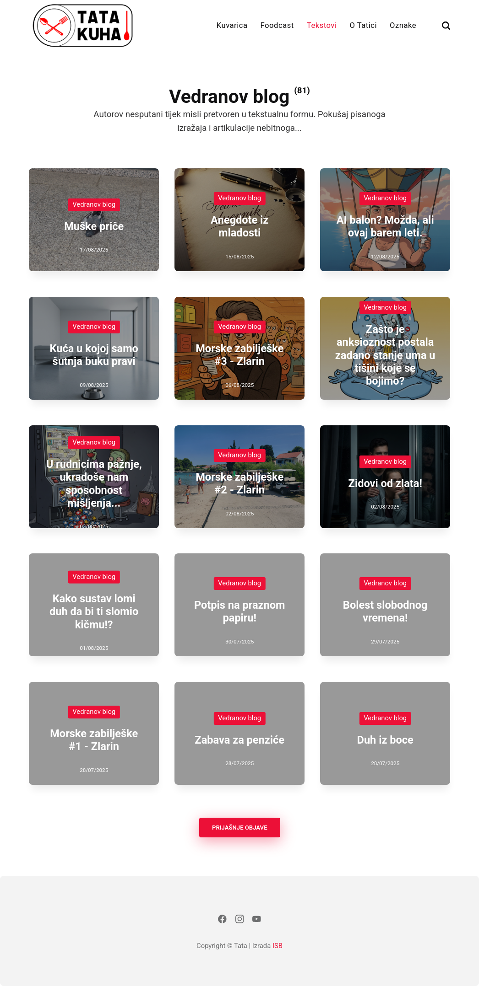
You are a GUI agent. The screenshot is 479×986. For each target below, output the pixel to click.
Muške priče (94, 226)
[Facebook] (222, 921)
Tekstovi (322, 25)
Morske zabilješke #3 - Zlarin (239, 355)
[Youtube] (256, 921)
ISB (277, 946)
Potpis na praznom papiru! (239, 611)
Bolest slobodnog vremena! (385, 611)
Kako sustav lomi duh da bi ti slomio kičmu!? (93, 611)
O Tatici (363, 25)
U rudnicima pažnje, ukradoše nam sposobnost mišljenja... (94, 483)
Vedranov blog (93, 204)
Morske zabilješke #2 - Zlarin (239, 483)
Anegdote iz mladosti (239, 226)
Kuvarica (232, 25)
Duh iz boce (385, 740)
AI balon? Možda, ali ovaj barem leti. (385, 226)
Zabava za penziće (239, 740)
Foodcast (277, 25)
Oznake (403, 25)
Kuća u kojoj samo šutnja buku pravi (93, 355)
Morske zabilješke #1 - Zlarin (94, 740)
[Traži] (446, 25)
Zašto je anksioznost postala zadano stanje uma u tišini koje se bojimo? (385, 354)
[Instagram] (239, 921)
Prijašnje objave (239, 827)
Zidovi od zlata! (385, 483)
